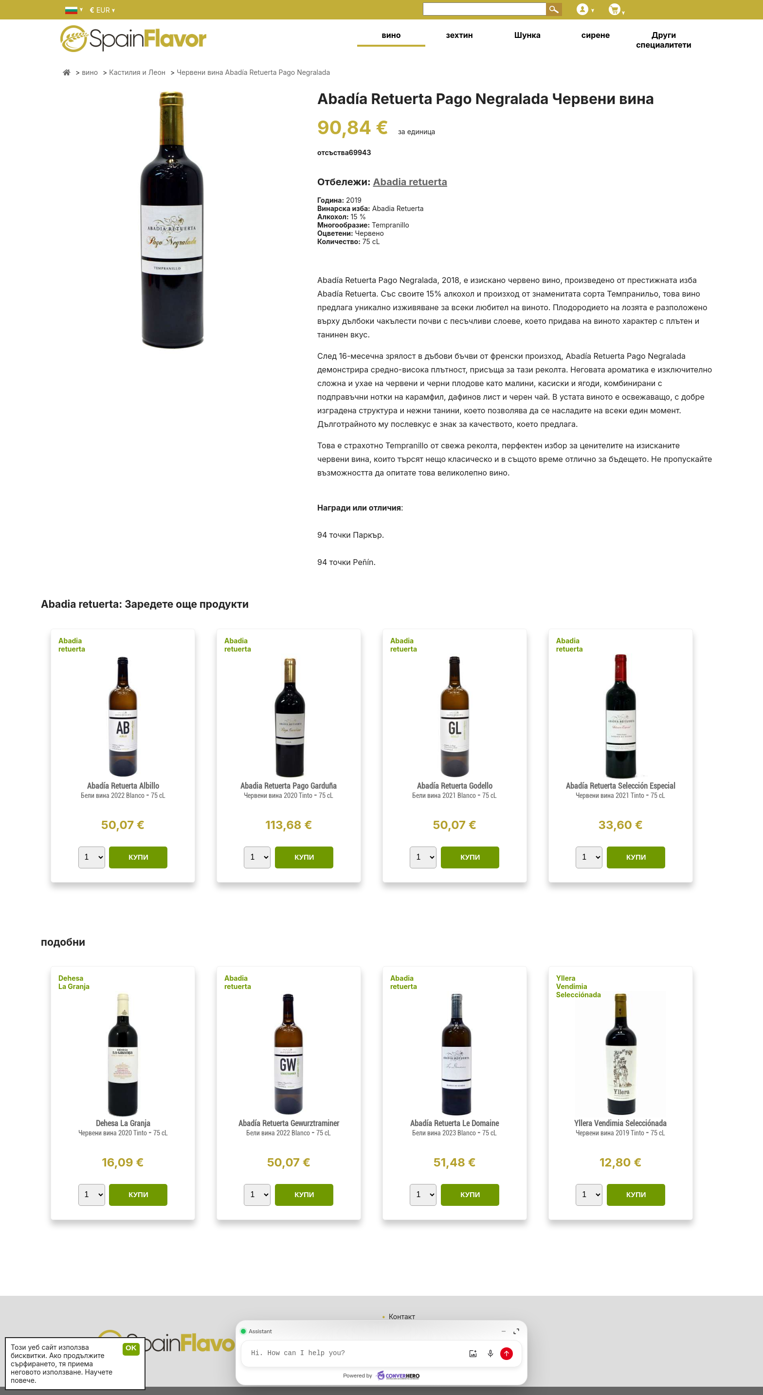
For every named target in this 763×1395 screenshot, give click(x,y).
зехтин (459, 35)
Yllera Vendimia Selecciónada (578, 986)
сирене (595, 35)
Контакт (402, 1316)
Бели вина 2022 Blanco (113, 795)
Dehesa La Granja (74, 982)
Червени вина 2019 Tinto (611, 1133)
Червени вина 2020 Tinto (279, 795)
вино (391, 35)
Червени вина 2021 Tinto (611, 795)
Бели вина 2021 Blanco (444, 795)
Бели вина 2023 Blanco (444, 1133)
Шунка (527, 35)
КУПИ (138, 857)
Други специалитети (663, 40)
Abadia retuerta (410, 182)
